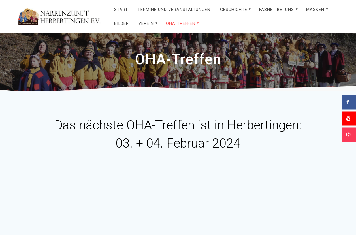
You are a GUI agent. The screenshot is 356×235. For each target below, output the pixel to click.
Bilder (121, 23)
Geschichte (233, 9)
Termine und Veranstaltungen (174, 9)
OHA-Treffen (180, 23)
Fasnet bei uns (276, 9)
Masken (315, 9)
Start (121, 9)
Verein (146, 23)
